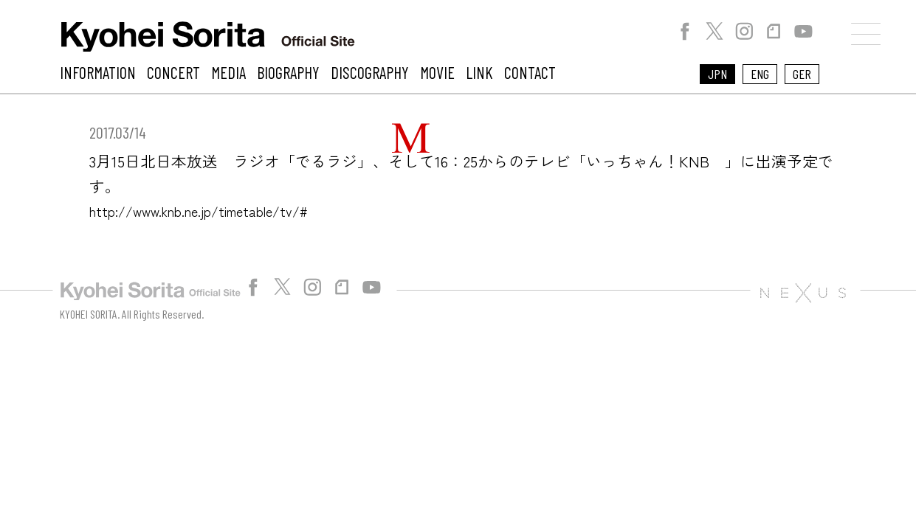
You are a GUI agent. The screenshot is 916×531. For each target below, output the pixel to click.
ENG (760, 74)
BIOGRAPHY (288, 72)
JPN (717, 74)
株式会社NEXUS (802, 293)
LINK (479, 72)
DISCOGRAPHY (370, 72)
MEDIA (228, 72)
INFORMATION (98, 72)
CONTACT (530, 72)
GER (802, 74)
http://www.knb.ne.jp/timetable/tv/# (218, 210)
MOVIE (437, 72)
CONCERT (173, 72)
